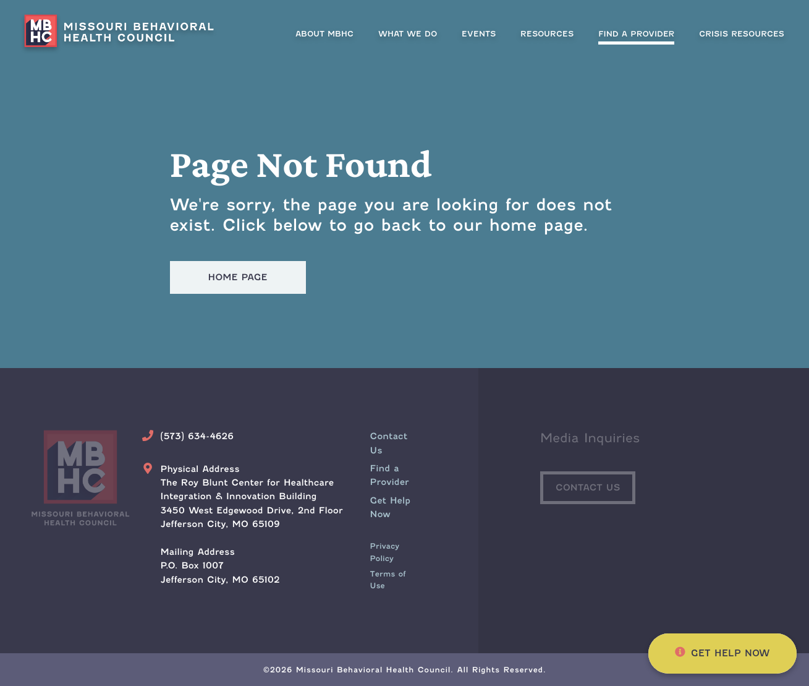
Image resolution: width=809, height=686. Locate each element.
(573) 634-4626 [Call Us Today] (197, 437)
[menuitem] (636, 33)
